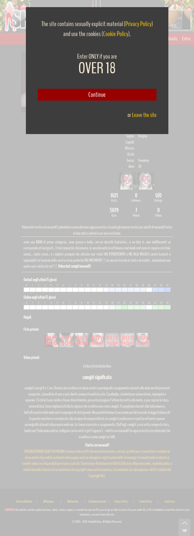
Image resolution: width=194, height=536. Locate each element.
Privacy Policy (138, 23)
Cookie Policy (115, 33)
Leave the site (144, 115)
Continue (97, 94)
